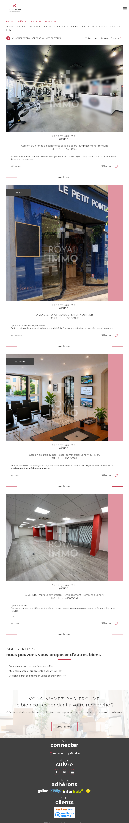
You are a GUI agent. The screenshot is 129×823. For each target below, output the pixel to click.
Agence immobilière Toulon (18, 21)
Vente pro (37, 21)
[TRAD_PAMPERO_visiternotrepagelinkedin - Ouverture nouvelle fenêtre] (72, 772)
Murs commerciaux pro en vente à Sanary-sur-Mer (35, 671)
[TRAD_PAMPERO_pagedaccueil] (14, 11)
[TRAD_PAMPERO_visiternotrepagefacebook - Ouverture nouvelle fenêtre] (56, 772)
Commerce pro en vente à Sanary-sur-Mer (31, 666)
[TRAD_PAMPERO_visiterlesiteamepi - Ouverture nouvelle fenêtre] (55, 791)
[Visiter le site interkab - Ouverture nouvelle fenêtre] (73, 791)
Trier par (91, 38)
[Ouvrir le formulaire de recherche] (116, 8)
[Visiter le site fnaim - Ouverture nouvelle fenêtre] (88, 791)
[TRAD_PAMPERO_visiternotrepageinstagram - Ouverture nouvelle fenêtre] (64, 772)
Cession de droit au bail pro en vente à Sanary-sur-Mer (37, 676)
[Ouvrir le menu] (125, 8)
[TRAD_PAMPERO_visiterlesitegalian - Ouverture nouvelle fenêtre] (43, 791)
